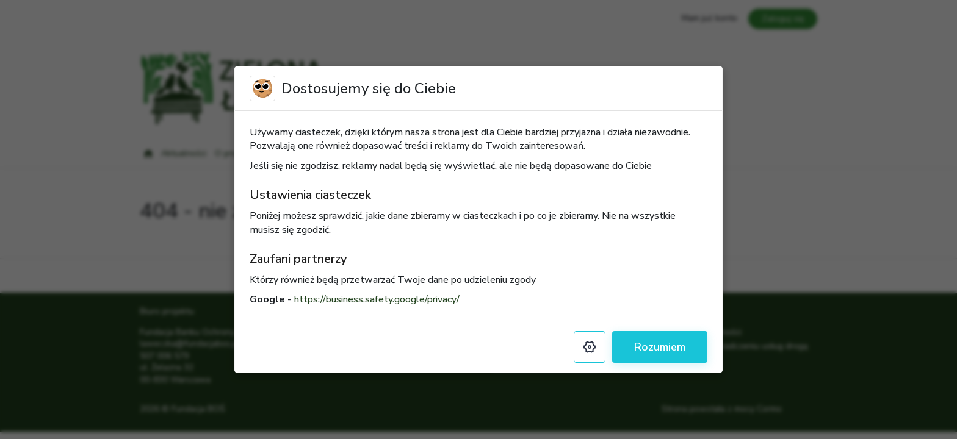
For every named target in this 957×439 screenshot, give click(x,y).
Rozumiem (659, 347)
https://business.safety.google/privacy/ (377, 299)
